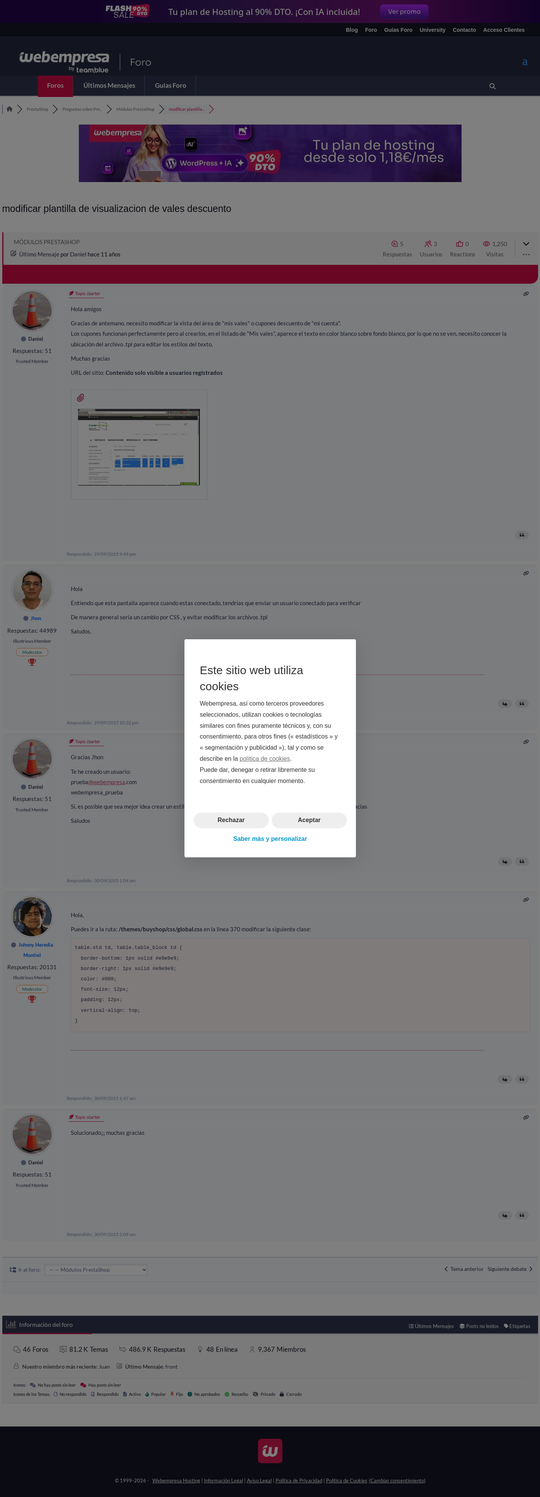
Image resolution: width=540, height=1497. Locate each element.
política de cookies (265, 758)
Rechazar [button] (231, 820)
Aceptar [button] (309, 820)
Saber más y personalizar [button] (270, 838)
